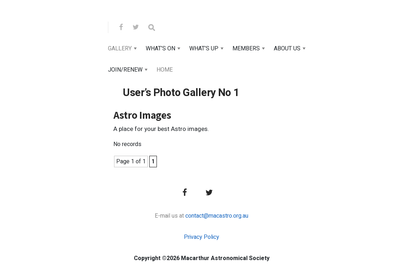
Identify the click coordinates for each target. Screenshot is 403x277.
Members (246, 48)
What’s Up (203, 48)
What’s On (160, 48)
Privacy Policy (201, 237)
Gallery (120, 48)
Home (165, 69)
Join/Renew (125, 69)
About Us (287, 48)
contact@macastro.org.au (216, 216)
